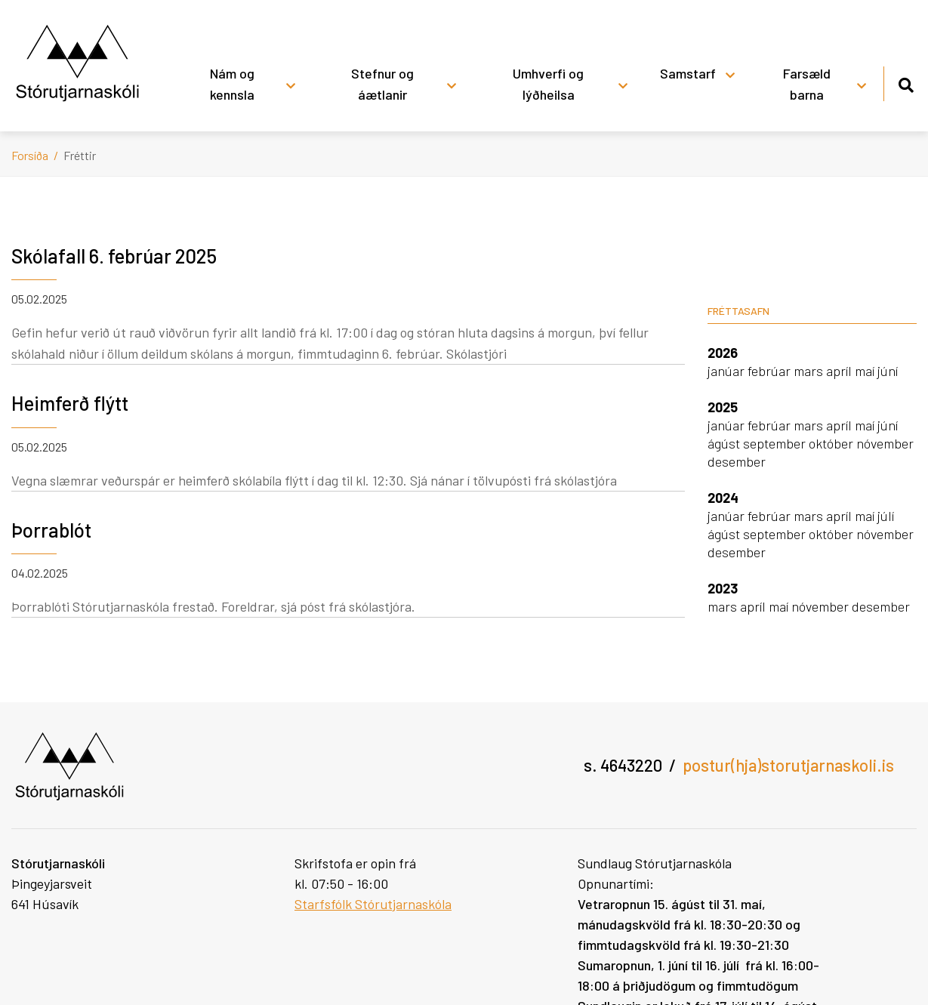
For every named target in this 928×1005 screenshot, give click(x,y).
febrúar (771, 370)
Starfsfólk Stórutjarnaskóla (373, 904)
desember (737, 461)
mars (810, 370)
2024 (723, 497)
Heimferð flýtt (69, 403)
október (832, 443)
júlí (885, 515)
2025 (723, 407)
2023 (723, 588)
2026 (723, 352)
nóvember (885, 443)
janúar (728, 370)
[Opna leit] (905, 83)
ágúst (725, 443)
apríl (840, 370)
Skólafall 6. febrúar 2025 (114, 255)
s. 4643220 (623, 765)
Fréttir (79, 155)
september (776, 443)
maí (866, 370)
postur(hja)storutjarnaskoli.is (788, 765)
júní (887, 370)
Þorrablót (51, 529)
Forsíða (29, 155)
